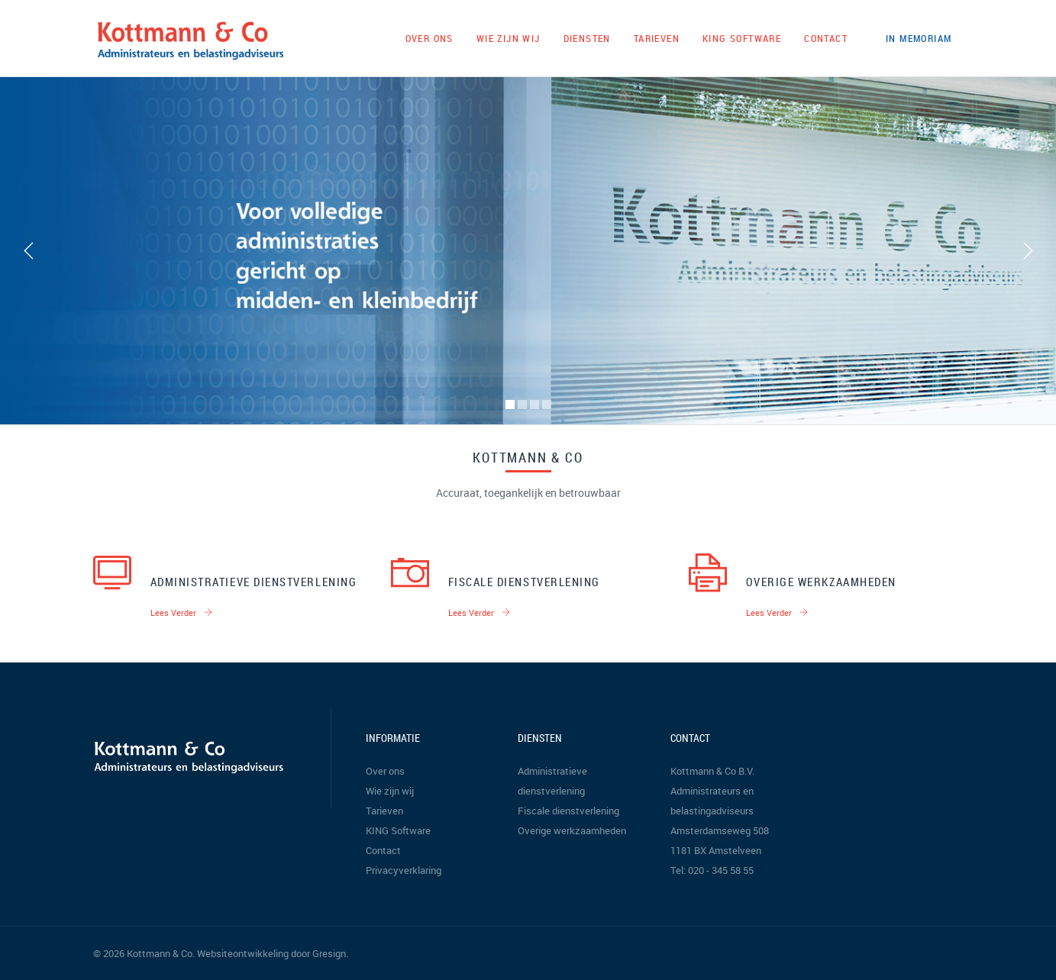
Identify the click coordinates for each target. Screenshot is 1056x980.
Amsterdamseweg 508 (719, 830)
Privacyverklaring (403, 870)
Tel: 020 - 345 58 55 (712, 870)
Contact (826, 38)
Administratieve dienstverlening (253, 581)
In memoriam (918, 38)
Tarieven (657, 38)
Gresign (329, 953)
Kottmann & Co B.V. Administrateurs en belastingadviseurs (712, 790)
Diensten (587, 38)
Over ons (429, 38)
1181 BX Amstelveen (715, 850)
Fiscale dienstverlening (524, 581)
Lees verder (181, 612)
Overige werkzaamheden (821, 581)
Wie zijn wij (508, 38)
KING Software (741, 38)
